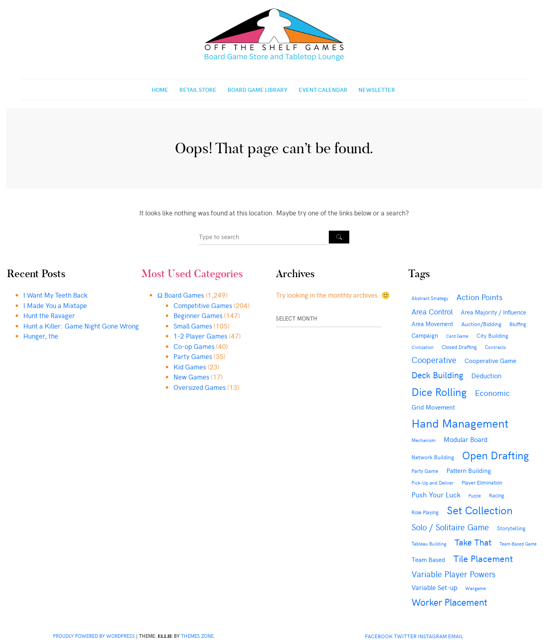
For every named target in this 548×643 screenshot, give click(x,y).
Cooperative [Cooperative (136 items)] (434, 359)
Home (160, 89)
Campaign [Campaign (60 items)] (425, 335)
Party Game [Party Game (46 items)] (425, 470)
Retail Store (197, 89)
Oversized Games (199, 387)
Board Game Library (257, 89)
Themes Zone (197, 636)
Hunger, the (40, 336)
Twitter (405, 636)
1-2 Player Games (200, 336)
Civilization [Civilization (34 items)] (423, 347)
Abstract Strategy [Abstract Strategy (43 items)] (430, 297)
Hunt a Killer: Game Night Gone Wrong (81, 326)
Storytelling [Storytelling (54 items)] (511, 528)
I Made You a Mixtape (55, 305)
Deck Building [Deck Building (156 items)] (437, 375)
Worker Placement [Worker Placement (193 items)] (449, 601)
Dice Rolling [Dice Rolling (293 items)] (439, 391)
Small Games (192, 326)
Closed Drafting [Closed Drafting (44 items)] (459, 346)
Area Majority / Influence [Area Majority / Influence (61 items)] (493, 312)
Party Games (192, 356)
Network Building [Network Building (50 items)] (433, 457)
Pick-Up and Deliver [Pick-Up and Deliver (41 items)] (433, 482)
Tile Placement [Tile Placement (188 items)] (483, 558)
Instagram (432, 636)
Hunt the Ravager (49, 315)
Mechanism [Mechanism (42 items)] (424, 440)
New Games (191, 376)
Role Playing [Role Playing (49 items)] (425, 512)
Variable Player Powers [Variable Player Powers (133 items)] (453, 574)
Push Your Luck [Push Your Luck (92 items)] (436, 494)
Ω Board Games (180, 295)
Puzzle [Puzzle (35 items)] (475, 496)
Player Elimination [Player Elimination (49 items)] (482, 482)
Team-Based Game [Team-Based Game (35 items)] (518, 544)
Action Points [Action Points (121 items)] (479, 296)
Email (455, 636)
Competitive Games (202, 305)
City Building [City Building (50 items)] (492, 335)
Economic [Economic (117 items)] (492, 392)
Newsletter (377, 89)
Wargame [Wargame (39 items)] (475, 588)
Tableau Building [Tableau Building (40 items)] (429, 543)
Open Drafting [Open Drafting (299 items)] (495, 455)
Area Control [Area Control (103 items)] (432, 311)
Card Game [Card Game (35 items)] (457, 336)
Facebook (379, 636)
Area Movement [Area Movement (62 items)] (432, 323)
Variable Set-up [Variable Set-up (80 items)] (434, 587)
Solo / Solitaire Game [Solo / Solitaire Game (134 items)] (450, 527)
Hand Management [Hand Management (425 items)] (460, 423)
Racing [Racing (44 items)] (496, 495)
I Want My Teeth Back (55, 295)
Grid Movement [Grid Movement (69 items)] (433, 407)
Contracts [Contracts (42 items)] (495, 347)
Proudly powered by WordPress (94, 636)
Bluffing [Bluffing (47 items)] (517, 324)
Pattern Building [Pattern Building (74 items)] (468, 470)
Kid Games (189, 366)
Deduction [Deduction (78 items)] (486, 375)
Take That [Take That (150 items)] (472, 542)
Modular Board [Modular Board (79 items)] (465, 439)
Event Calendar (323, 89)
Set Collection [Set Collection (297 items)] (480, 510)
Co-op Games (193, 346)
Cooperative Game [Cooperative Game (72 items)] (490, 360)
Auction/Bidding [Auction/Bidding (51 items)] (481, 324)
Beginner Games (197, 315)
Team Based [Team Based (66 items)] (428, 559)
